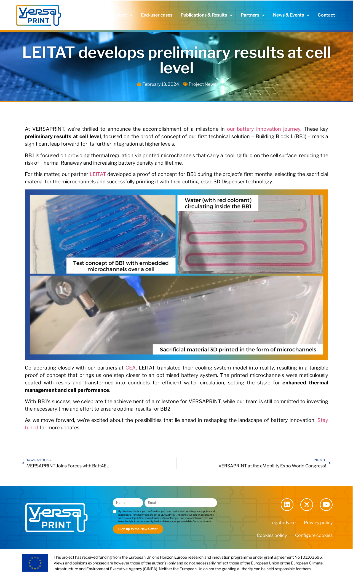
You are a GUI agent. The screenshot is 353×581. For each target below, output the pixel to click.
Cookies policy (272, 535)
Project (122, 15)
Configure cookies (314, 535)
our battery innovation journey (263, 129)
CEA (130, 368)
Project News (202, 84)
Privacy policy (318, 522)
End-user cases (156, 15)
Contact (326, 15)
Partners (253, 15)
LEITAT (98, 174)
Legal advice (282, 522)
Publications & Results (206, 15)
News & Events (291, 15)
